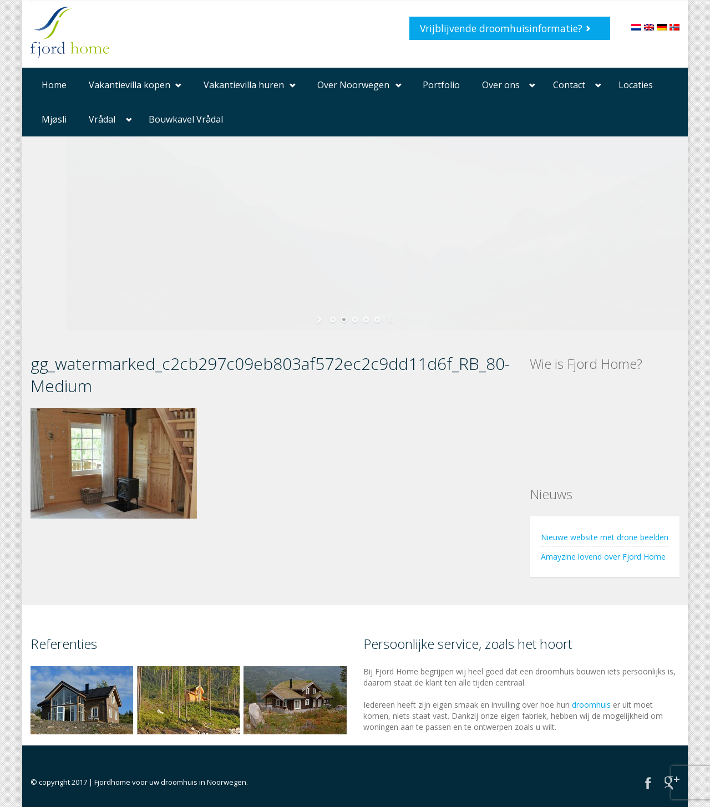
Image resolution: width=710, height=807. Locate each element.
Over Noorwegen (353, 85)
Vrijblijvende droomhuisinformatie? (501, 28)
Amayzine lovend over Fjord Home (603, 556)
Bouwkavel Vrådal (186, 119)
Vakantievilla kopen (129, 85)
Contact (569, 85)
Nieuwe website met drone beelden (604, 537)
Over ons (501, 85)
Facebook (648, 783)
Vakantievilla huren (244, 85)
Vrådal (102, 119)
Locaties (635, 85)
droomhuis (591, 704)
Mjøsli (54, 119)
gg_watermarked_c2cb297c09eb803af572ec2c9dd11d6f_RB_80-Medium (270, 374)
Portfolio (441, 85)
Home (54, 85)
